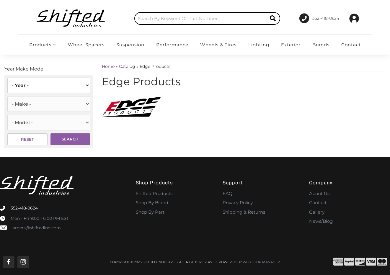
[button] (207, 18)
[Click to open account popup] (354, 18)
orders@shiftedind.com (36, 228)
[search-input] (200, 18)
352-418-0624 (24, 208)
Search (70, 139)
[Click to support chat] (319, 18)
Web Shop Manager (261, 262)
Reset (27, 139)
